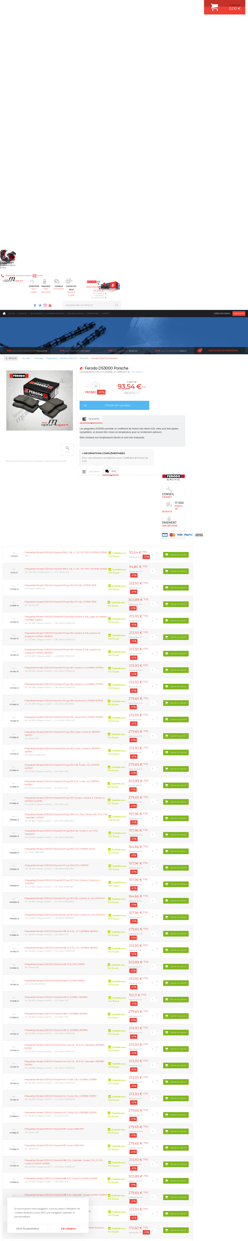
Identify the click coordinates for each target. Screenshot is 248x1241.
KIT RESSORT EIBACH (141, 1139)
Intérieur (73, 1148)
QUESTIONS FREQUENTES (202, 1144)
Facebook (158, 4)
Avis (163, 187)
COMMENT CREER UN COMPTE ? (205, 1117)
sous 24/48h (64, 21)
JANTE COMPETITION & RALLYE (145, 1148)
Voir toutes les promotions (223, 67)
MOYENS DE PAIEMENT (200, 1126)
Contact (106, 30)
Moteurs (73, 1112)
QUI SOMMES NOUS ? (13, 1140)
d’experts (77, 1078)
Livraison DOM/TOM (55, 30)
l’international (222, 1078)
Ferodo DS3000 (16, 130)
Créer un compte (222, 30)
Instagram (168, 4)
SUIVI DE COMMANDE (199, 1130)
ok (115, 1179)
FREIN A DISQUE (138, 1153)
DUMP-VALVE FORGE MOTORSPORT (148, 1144)
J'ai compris (68, 1228)
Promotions (92, 30)
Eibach (170, 67)
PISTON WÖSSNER (139, 1121)
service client (138, 21)
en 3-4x (29, 1078)
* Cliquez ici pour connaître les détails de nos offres (150, 1182)
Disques (13, 104)
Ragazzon (26, 67)
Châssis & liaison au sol (81, 1130)
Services (23, 30)
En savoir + (187, 88)
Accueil (11, 30)
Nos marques (36, 30)
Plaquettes (15, 115)
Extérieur (74, 1144)
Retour (62, 75)
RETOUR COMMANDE (199, 1135)
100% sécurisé (89, 21)
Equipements (75, 1153)
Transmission (76, 1126)
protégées (174, 1078)
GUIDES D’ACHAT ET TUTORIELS (205, 1148)
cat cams (74, 67)
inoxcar (122, 67)
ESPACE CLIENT (196, 1112)
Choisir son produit (167, 121)
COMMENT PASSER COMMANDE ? (205, 1121)
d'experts (114, 21)
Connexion (239, 30)
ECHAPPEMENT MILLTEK (142, 1126)
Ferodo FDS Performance (21, 134)
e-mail (82, 5)
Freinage (73, 1135)
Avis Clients (230, 1223)
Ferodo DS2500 (16, 126)
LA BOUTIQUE (10, 1145)
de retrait (126, 1078)
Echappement (76, 1121)
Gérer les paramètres (27, 1228)
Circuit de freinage (20, 92)
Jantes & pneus (77, 1139)
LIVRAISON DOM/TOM (199, 1139)
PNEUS (134, 1135)
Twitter (163, 4)
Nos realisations (75, 30)
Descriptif (143, 135)
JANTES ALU (136, 1130)
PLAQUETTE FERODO (140, 1117)
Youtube (174, 4)
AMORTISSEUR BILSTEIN (142, 1112)
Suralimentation (78, 1117)
